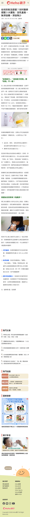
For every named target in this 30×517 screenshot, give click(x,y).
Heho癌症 (18, 488)
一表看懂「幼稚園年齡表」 (16, 381)
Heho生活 (18, 486)
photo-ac (21, 231)
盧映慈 (20, 18)
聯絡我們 (5, 488)
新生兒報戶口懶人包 (14, 375)
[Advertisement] (15, 312)
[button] (2, 3)
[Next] (27, 413)
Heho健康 (18, 484)
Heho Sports (18, 490)
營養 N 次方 (18, 494)
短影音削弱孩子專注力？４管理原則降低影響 (15, 426)
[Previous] (3, 413)
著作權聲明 (6, 486)
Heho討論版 (18, 492)
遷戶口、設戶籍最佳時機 (15, 383)
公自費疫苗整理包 (13, 377)
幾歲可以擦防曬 (13, 388)
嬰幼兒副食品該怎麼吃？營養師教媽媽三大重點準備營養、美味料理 (15, 454)
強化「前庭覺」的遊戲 (15, 390)
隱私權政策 (6, 484)
